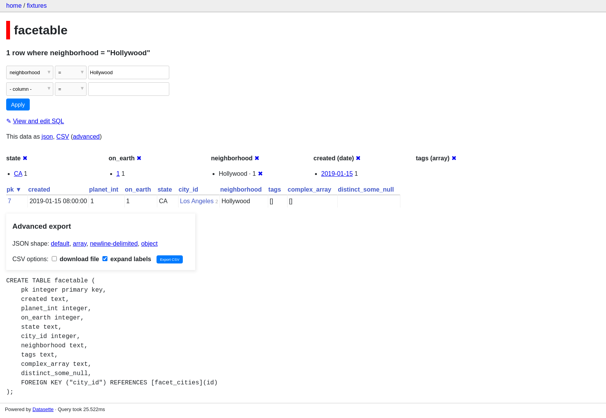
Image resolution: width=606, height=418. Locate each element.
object (149, 243)
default (60, 243)
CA (18, 173)
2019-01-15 (337, 173)
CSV (62, 136)
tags (274, 189)
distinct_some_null (366, 189)
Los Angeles (197, 201)
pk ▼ (14, 189)
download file (75, 259)
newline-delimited (114, 243)
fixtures (37, 5)
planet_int (104, 189)
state (165, 189)
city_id (188, 189)
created (39, 189)
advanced (86, 136)
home (14, 5)
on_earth (138, 189)
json (47, 136)
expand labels (126, 259)
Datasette (43, 409)
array (80, 243)
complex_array (309, 189)
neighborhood (241, 189)
